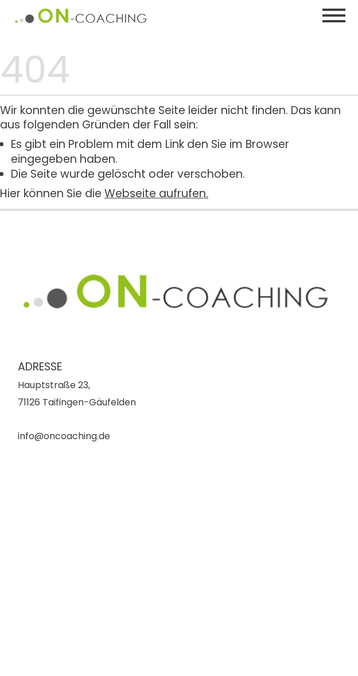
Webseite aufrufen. (156, 193)
